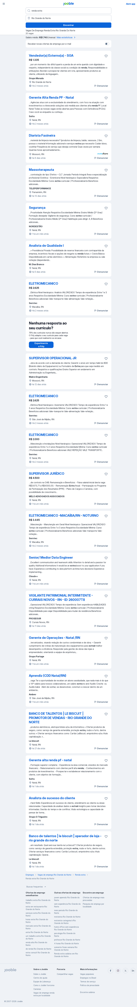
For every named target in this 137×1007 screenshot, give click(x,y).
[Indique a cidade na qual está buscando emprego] (68, 18)
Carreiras (37, 989)
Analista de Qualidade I (46, 246)
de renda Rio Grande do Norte (38, 949)
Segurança (37, 208)
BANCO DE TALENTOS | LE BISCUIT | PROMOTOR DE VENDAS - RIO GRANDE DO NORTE (60, 718)
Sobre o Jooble (39, 974)
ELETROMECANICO (43, 283)
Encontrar (68, 25)
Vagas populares (87, 974)
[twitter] (125, 970)
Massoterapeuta (41, 170)
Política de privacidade (89, 985)
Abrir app (130, 4)
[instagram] (118, 970)
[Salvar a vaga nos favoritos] (106, 56)
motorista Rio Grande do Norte (67, 917)
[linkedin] (133, 970)
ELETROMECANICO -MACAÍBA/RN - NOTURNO (63, 515)
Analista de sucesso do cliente (52, 798)
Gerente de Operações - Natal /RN (54, 638)
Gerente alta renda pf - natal (50, 760)
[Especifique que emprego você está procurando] (68, 10)
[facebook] (110, 970)
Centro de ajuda (40, 978)
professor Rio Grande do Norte (67, 940)
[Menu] (3, 3)
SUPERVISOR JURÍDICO (46, 474)
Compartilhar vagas (65, 974)
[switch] (107, 43)
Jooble (20, 1001)
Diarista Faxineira (42, 135)
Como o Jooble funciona (43, 985)
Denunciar (101, 85)
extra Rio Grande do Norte (37, 932)
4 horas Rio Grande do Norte (66, 943)
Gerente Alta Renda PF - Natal (51, 97)
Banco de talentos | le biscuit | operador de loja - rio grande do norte (65, 838)
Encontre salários (87, 992)
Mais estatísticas (66, 37)
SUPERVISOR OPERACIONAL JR (52, 358)
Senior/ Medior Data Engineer (51, 557)
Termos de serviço (88, 981)
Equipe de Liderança (42, 981)
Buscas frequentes (36, 886)
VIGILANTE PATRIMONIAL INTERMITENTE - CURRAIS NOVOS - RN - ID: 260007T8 (61, 598)
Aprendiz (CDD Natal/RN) (47, 676)
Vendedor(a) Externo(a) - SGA (51, 55)
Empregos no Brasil (88, 978)
